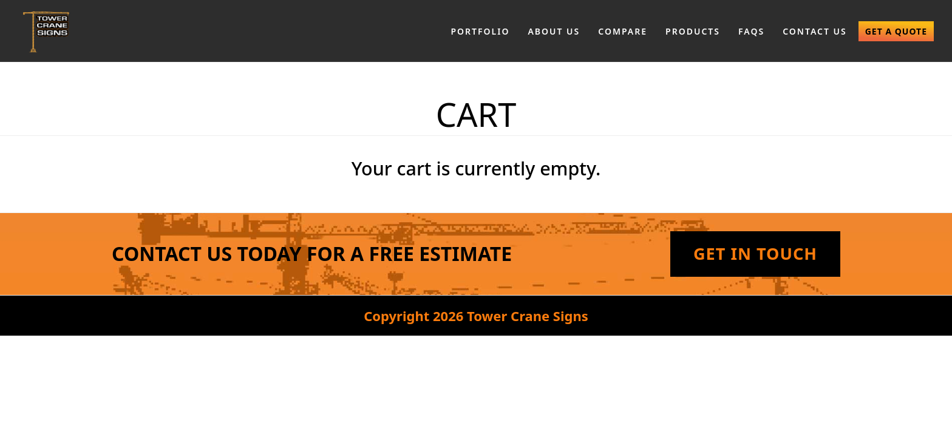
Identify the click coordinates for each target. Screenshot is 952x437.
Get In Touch (755, 253)
